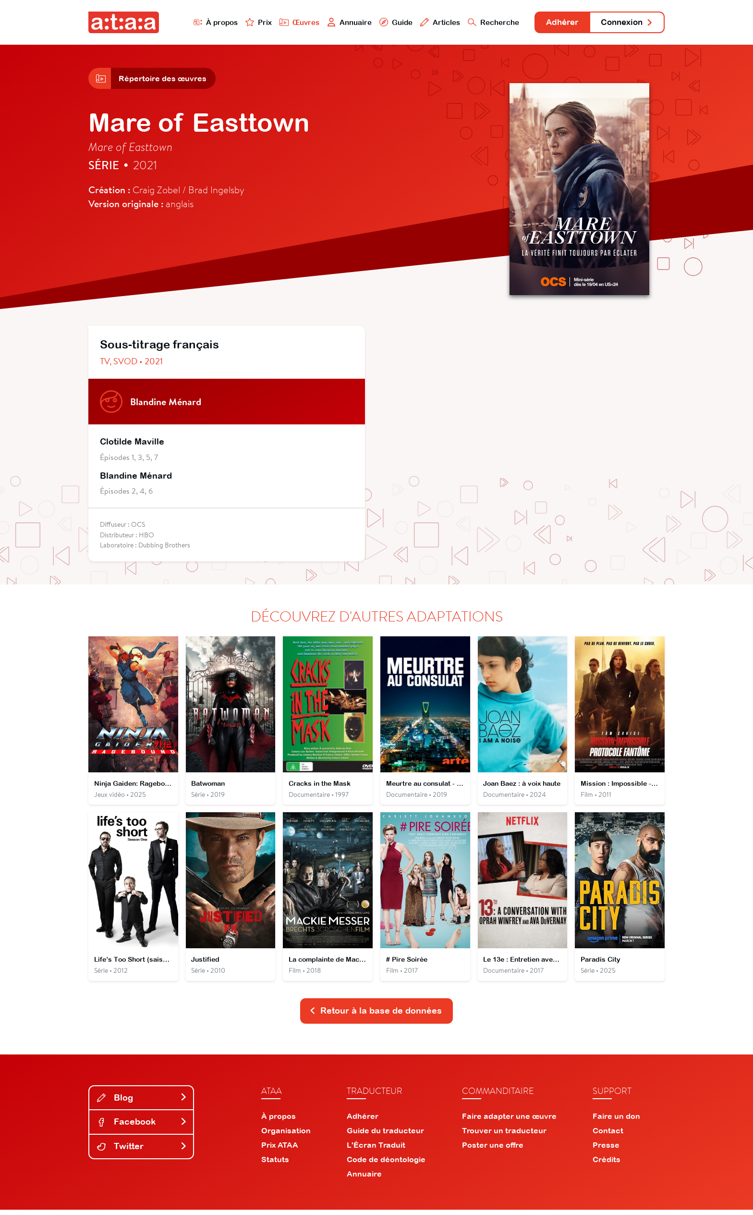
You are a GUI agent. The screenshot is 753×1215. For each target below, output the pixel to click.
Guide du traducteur (385, 1135)
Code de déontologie (386, 1164)
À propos (204, 22)
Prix (247, 22)
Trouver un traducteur (504, 1135)
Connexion (625, 23)
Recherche (484, 22)
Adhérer (555, 23)
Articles (430, 22)
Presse (606, 1150)
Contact (608, 1135)
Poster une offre (492, 1150)
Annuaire (339, 22)
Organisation (286, 1135)
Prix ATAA (279, 1150)
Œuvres (289, 22)
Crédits (606, 1164)
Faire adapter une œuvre (509, 1121)
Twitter (142, 1151)
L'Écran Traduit (376, 1150)
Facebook (142, 1127)
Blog (142, 1103)
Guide (385, 22)
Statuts (275, 1164)
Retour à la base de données (375, 1016)
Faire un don (616, 1121)
